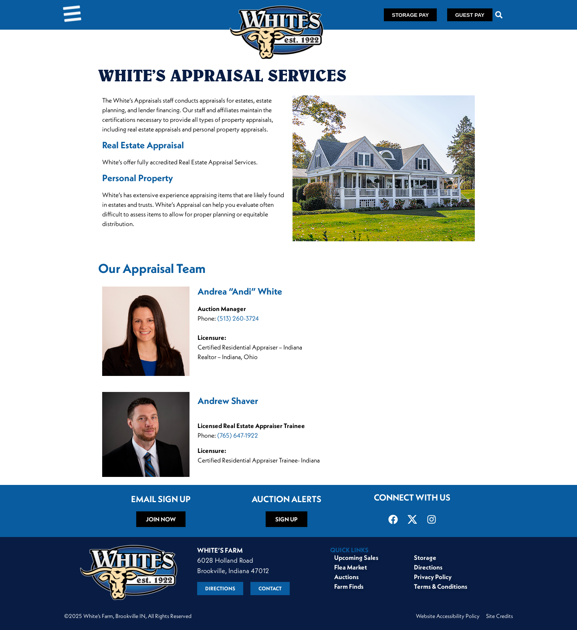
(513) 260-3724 (238, 318)
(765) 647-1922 (237, 435)
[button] (499, 15)
